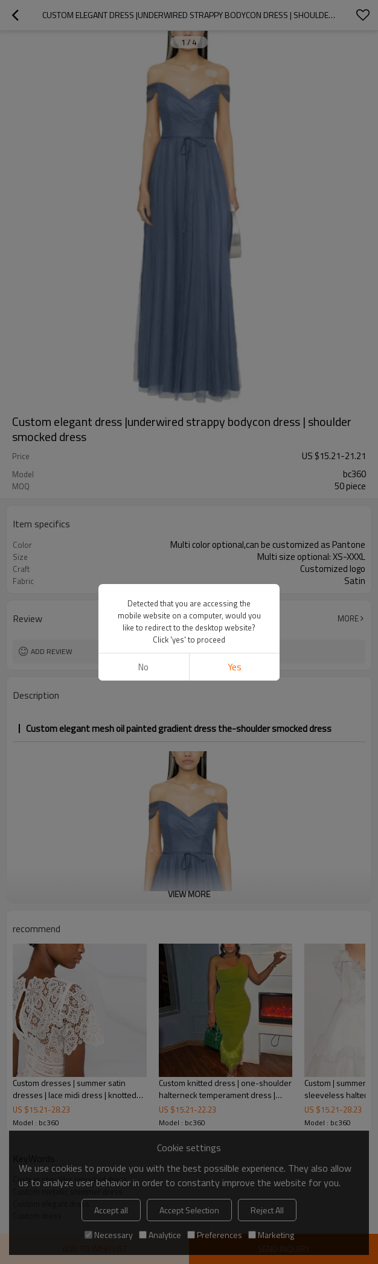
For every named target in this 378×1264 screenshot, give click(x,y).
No (143, 667)
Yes (235, 667)
